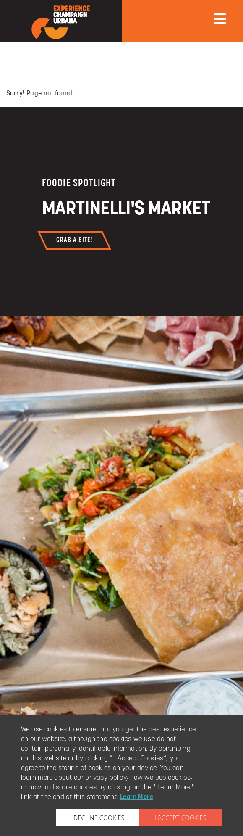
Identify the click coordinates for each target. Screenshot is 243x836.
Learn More (136, 797)
